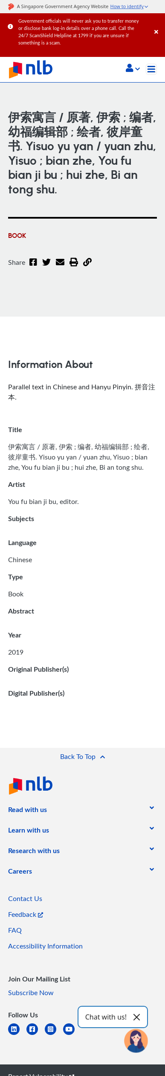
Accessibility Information (45, 946)
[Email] (60, 267)
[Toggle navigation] (151, 69)
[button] (133, 69)
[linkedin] (17, 1034)
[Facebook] (33, 267)
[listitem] (27, 811)
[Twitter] (46, 267)
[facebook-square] (35, 1034)
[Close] (158, 23)
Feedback (25, 914)
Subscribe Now (31, 992)
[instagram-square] (54, 1034)
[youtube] (72, 1034)
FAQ (15, 930)
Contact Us (25, 898)
